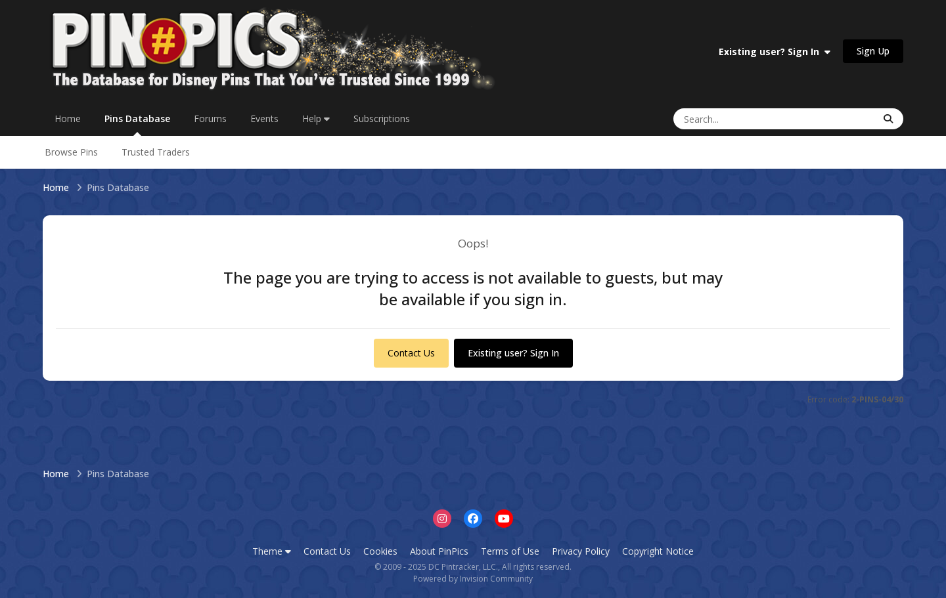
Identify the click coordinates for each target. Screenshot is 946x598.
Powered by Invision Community (473, 578)
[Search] (733, 118)
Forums (210, 118)
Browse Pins (71, 152)
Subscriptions (381, 118)
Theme (271, 551)
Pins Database (137, 124)
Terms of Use (510, 551)
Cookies (380, 551)
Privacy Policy (581, 551)
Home (68, 118)
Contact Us (411, 353)
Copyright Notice (658, 551)
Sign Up (873, 51)
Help (316, 118)
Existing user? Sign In (774, 51)
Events (264, 118)
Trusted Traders (156, 152)
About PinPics (439, 551)
